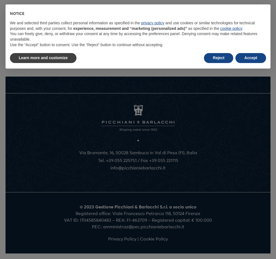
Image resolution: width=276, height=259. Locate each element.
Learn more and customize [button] (43, 58)
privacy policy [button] (152, 23)
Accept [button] (250, 58)
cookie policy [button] (231, 28)
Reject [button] (218, 58)
